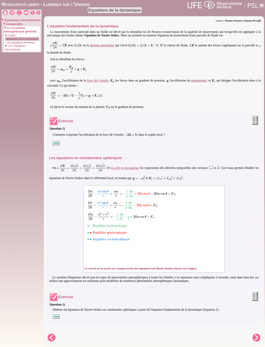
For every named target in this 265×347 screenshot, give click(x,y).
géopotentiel (199, 80)
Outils (11, 35)
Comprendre (14, 24)
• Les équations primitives (20, 42)
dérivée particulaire (102, 45)
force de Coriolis (97, 80)
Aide (55, 143)
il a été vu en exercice (125, 167)
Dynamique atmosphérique (22, 20)
